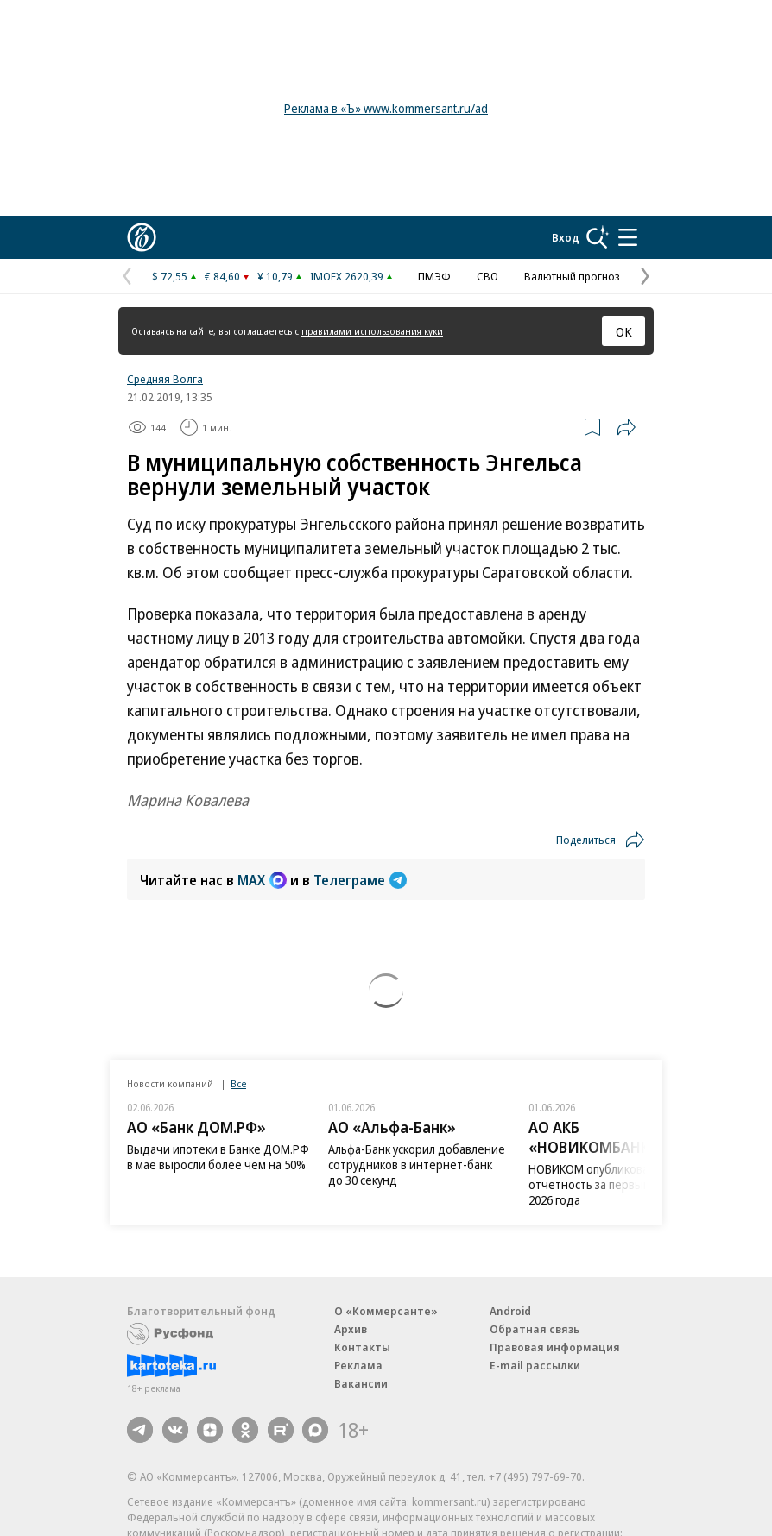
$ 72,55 (169, 276)
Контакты (362, 1347)
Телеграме (360, 880)
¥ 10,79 (275, 276)
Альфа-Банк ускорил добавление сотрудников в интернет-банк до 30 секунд (416, 1164)
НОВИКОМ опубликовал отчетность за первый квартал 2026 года (611, 1184)
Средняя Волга (165, 379)
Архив (350, 1329)
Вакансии (361, 1383)
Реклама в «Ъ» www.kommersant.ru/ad (386, 108)
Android (510, 1311)
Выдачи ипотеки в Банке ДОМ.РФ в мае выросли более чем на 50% (218, 1157)
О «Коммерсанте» (386, 1311)
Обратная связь (534, 1329)
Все (238, 1083)
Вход (565, 237)
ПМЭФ (434, 276)
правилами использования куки (372, 330)
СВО (487, 276)
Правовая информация (555, 1347)
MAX (262, 880)
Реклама (358, 1365)
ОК (624, 331)
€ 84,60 (222, 276)
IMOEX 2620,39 (346, 276)
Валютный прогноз (572, 276)
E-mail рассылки (535, 1365)
